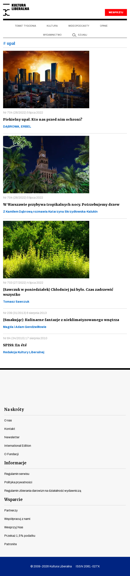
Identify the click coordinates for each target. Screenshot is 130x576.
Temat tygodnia (25, 26)
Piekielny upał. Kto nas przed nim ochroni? (41, 119)
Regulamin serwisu (16, 473)
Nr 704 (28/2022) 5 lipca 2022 (23, 112)
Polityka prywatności (18, 482)
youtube (44, 399)
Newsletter (12, 437)
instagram (58, 399)
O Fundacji (11, 454)
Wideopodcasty (78, 26)
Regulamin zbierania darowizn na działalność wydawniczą (42, 490)
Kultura (52, 26)
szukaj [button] (82, 35)
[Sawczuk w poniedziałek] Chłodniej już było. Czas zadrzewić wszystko (56, 292)
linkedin (85, 399)
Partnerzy (11, 510)
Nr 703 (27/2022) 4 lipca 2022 (23, 282)
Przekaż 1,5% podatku (19, 535)
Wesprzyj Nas (13, 527)
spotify (99, 399)
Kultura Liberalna (16, 10)
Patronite (10, 544)
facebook (30, 399)
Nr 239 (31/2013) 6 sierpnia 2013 (25, 313)
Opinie (104, 26)
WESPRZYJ (116, 12)
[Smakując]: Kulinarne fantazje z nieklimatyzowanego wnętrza (58, 320)
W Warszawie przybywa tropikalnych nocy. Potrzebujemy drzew (60, 204)
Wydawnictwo (52, 35)
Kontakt (9, 428)
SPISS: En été (14, 345)
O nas (8, 420)
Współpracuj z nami (17, 518)
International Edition (17, 445)
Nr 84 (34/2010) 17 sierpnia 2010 (25, 338)
